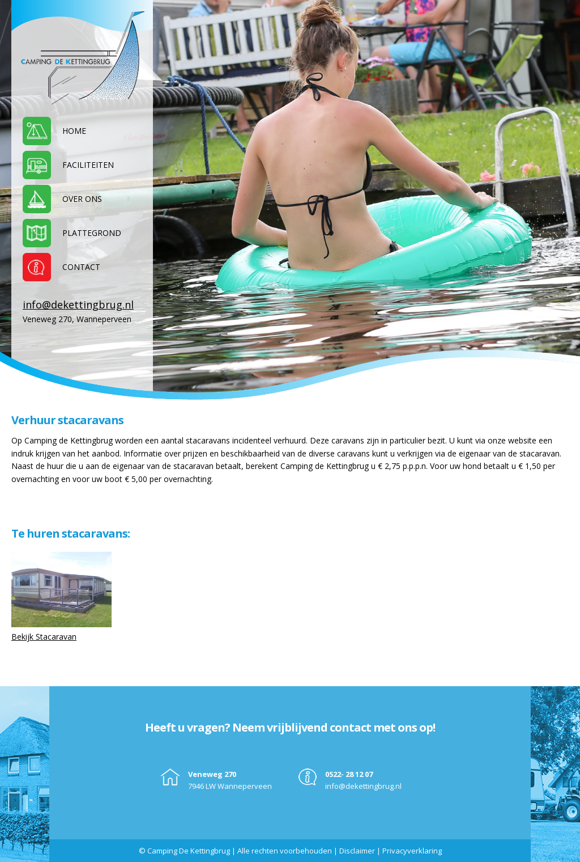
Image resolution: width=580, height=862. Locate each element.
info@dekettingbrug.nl (78, 304)
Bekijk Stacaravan (43, 636)
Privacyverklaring (412, 851)
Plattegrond (91, 232)
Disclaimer (357, 851)
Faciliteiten (88, 164)
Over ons (82, 198)
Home (74, 130)
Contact (81, 266)
